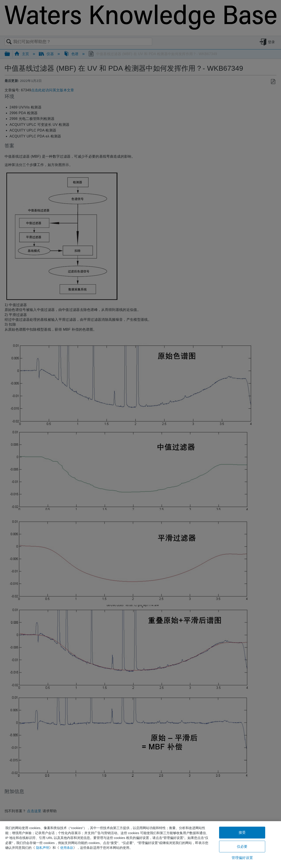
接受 (242, 832)
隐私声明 (42, 847)
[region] (140, 841)
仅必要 (242, 846)
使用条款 (66, 847)
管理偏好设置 (242, 858)
